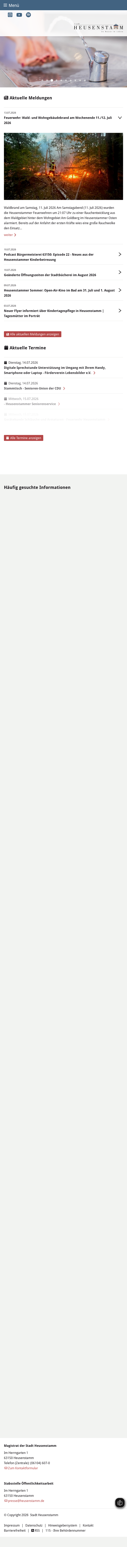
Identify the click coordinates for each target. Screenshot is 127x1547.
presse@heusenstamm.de (26, 1501)
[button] (42, 80)
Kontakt (88, 1525)
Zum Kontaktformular (23, 1468)
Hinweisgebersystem (62, 1525)
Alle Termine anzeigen (23, 438)
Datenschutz (33, 1525)
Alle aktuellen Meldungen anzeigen (32, 334)
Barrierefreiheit (15, 1530)
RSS (35, 1530)
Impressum (12, 1525)
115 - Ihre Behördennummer (65, 1530)
